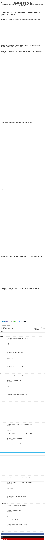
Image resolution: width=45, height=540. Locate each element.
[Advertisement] (22, 411)
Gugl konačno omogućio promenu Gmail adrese (15, 343)
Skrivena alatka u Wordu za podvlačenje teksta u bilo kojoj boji (17, 338)
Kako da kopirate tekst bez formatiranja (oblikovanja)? (16, 352)
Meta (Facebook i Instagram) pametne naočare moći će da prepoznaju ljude (20, 433)
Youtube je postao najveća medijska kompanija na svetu (16, 375)
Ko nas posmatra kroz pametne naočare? (14, 380)
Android (5, 9)
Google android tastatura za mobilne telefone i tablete (29, 19)
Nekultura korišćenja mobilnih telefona (13, 389)
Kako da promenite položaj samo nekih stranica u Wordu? (36, 328)
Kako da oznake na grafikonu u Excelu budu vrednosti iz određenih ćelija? (19, 482)
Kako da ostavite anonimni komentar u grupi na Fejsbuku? (17, 443)
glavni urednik (5, 16)
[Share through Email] (10, 321)
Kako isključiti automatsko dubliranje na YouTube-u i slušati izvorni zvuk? (19, 361)
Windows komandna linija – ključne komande (14, 357)
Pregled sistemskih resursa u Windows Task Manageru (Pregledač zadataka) (20, 477)
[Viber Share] (6, 321)
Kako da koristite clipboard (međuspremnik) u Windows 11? (17, 496)
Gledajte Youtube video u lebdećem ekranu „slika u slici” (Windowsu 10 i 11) (20, 347)
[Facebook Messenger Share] (20, 321)
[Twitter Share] (24, 321)
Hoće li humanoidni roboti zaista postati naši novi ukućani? (17, 394)
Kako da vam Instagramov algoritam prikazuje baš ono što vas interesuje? (19, 424)
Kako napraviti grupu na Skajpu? (9, 328)
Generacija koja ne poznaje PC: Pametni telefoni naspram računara (18, 491)
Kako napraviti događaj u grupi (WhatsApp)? (14, 438)
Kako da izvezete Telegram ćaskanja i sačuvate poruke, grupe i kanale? (19, 447)
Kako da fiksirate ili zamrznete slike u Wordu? (15, 366)
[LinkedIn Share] (3, 321)
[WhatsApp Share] (15, 321)
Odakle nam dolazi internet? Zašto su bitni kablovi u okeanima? (18, 385)
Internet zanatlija (22, 2)
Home (1, 9)
